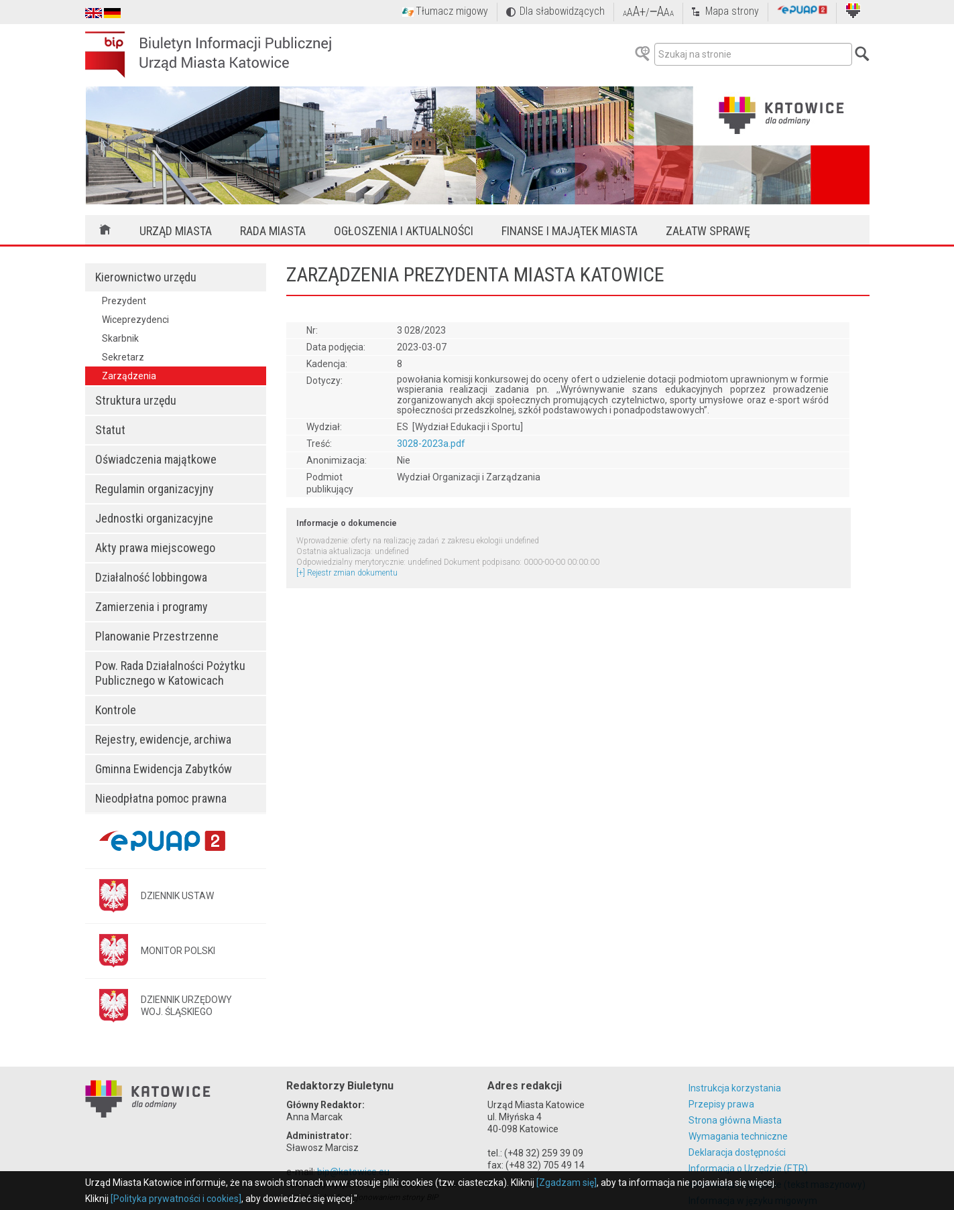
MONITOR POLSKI (178, 950)
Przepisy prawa (721, 1104)
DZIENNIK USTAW (177, 895)
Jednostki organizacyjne (154, 518)
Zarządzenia (129, 376)
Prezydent (124, 300)
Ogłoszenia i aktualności (403, 231)
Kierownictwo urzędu (145, 277)
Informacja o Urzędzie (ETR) (748, 1168)
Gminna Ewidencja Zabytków (163, 769)
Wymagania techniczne (738, 1136)
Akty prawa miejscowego (155, 548)
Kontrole (115, 710)
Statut (110, 430)
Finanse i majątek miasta (569, 231)
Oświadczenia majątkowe (156, 459)
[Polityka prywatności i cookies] (176, 1198)
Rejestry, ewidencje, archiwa (163, 739)
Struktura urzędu (135, 400)
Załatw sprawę (708, 231)
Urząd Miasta (175, 231)
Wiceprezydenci (135, 319)
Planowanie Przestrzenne (157, 636)
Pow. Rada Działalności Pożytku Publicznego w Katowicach (170, 673)
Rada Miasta (273, 231)
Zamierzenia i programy (151, 607)
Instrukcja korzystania (735, 1088)
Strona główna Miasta (735, 1120)
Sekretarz (123, 357)
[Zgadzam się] (566, 1182)
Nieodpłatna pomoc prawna (161, 798)
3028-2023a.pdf (431, 443)
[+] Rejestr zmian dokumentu (347, 573)
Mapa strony (732, 11)
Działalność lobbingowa (151, 577)
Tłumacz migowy (452, 11)
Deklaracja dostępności (737, 1152)
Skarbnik (120, 338)
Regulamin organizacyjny (154, 489)
